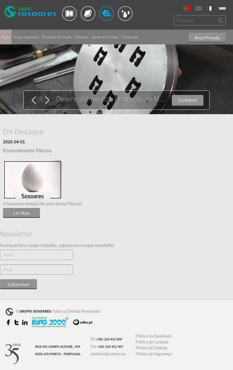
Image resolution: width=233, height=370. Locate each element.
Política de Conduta (152, 342)
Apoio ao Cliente (105, 37)
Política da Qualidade (153, 336)
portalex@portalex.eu (108, 353)
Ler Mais (21, 213)
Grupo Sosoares (26, 37)
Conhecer (187, 100)
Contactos (130, 37)
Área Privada (207, 38)
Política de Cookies (151, 347)
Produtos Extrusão (57, 37)
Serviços (82, 37)
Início (5, 37)
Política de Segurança (153, 353)
